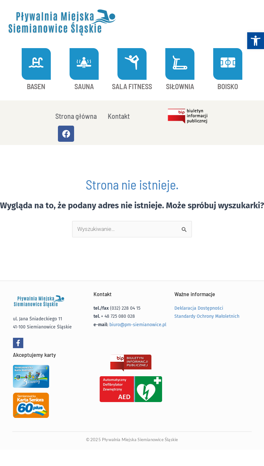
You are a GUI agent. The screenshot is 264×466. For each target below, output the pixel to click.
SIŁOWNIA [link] (180, 86)
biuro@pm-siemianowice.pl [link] (137, 324)
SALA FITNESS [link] (132, 86)
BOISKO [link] (227, 86)
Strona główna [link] (76, 116)
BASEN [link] (36, 86)
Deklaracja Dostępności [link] (198, 308)
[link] (255, 40)
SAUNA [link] (84, 86)
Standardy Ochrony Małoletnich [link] (206, 316)
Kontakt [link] (119, 116)
